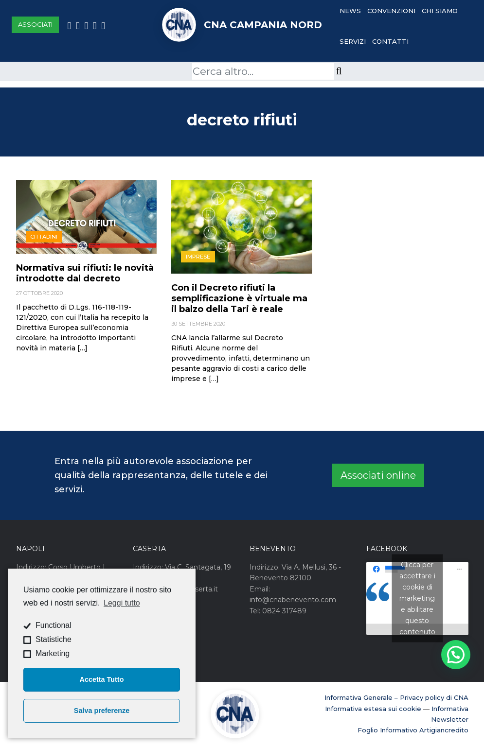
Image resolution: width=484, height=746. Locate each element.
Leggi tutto (122, 603)
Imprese (198, 256)
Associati (35, 24)
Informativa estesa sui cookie (373, 708)
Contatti (390, 41)
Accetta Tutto (102, 679)
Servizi (353, 41)
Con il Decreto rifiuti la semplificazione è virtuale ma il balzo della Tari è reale (239, 298)
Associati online (378, 475)
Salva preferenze (101, 710)
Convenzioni (391, 11)
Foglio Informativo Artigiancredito (413, 730)
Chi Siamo (440, 11)
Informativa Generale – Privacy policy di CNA (396, 697)
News (350, 11)
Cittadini (43, 236)
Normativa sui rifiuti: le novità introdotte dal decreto (85, 273)
